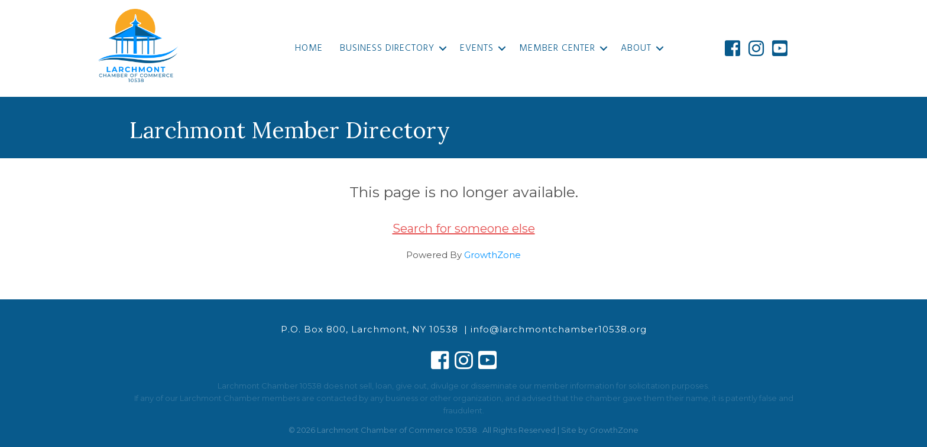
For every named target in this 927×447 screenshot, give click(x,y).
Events (477, 48)
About (636, 48)
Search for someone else (464, 228)
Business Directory (387, 48)
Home (309, 48)
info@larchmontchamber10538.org (559, 329)
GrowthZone (492, 254)
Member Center (557, 48)
